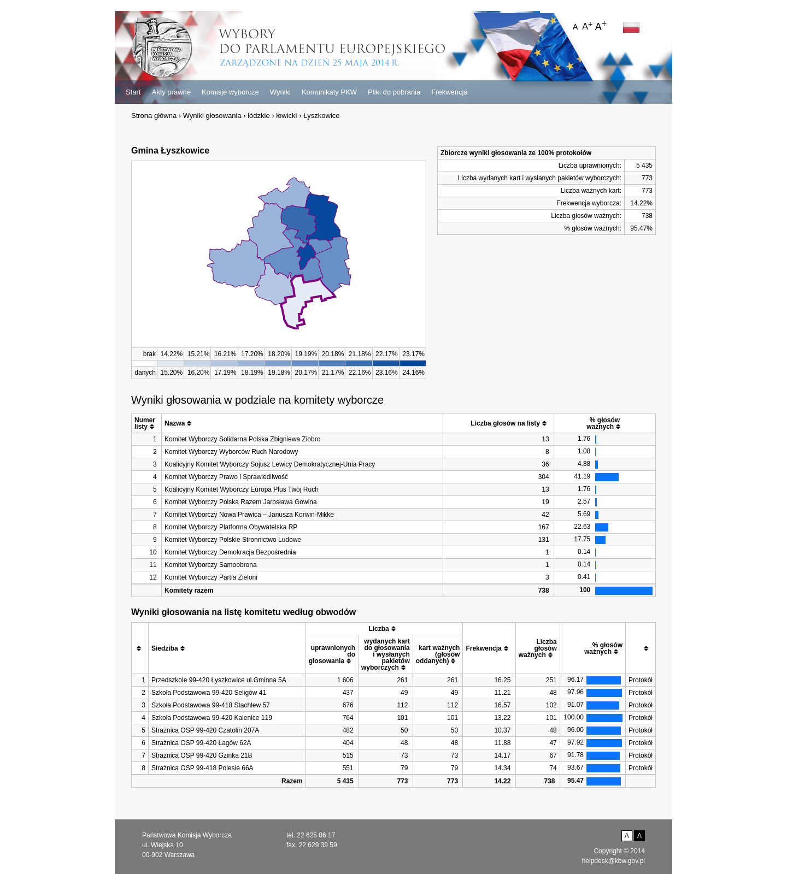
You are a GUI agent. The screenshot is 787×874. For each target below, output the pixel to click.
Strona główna (154, 115)
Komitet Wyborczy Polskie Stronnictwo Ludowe (233, 540)
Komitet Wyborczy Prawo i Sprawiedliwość (226, 477)
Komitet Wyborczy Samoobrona (211, 565)
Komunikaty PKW (329, 92)
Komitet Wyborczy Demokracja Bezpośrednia (230, 552)
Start (133, 92)
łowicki (286, 115)
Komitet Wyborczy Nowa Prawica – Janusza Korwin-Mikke (249, 514)
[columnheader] (147, 423)
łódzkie (258, 115)
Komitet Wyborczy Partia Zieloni (211, 577)
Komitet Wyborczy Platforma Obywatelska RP (231, 527)
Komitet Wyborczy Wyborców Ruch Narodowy (231, 452)
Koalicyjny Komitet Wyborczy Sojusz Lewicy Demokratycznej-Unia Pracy (270, 464)
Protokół (641, 680)
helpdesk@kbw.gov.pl (613, 861)
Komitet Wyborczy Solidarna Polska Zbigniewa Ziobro (242, 439)
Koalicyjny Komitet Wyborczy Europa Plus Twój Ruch (242, 489)
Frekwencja (449, 92)
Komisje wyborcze (230, 92)
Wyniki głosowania (212, 115)
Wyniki (280, 92)
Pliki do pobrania (394, 92)
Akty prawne (171, 92)
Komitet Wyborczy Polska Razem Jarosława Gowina (241, 502)
